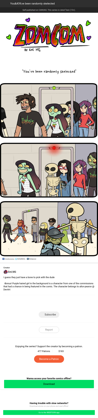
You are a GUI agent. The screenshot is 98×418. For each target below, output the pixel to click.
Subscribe (50, 314)
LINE (26, 304)
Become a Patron (49, 359)
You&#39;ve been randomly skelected (32, 3)
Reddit (72, 304)
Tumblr (60, 304)
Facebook (37, 304)
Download (49, 384)
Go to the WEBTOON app (49, 412)
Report (49, 329)
